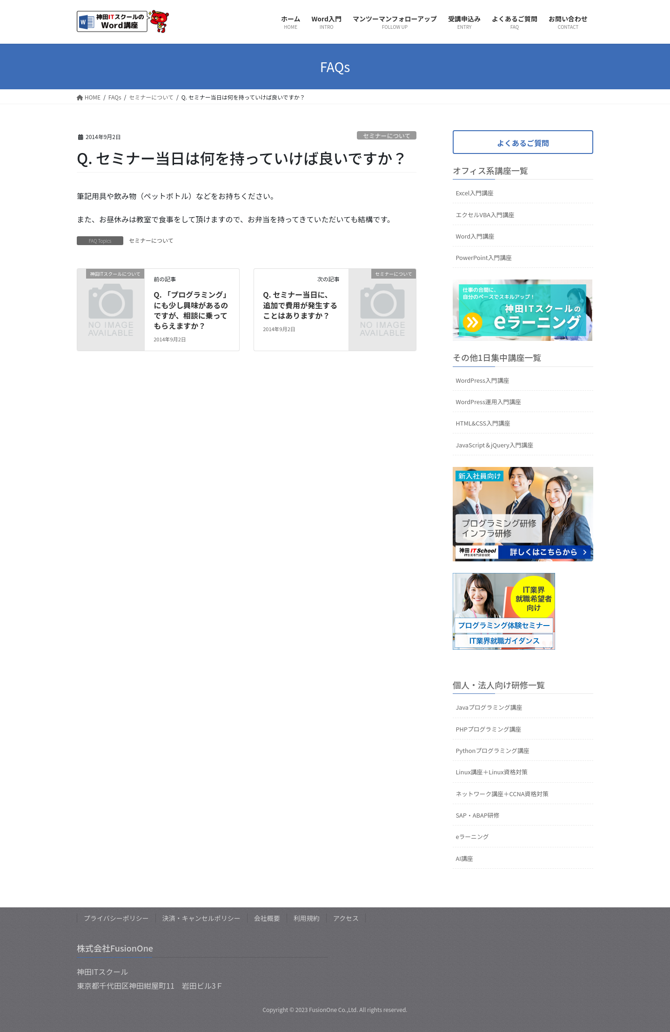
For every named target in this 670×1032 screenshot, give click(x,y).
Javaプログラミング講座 (489, 707)
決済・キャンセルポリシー (201, 918)
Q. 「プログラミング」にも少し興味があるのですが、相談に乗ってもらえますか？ (191, 310)
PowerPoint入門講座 (483, 257)
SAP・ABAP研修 (477, 815)
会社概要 (267, 918)
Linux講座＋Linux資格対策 (491, 771)
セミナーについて (386, 135)
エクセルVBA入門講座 (485, 214)
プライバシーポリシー (116, 918)
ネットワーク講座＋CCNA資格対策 (502, 793)
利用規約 (307, 918)
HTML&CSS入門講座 (483, 423)
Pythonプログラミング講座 (492, 750)
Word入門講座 (475, 236)
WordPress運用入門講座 (488, 401)
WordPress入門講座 (482, 380)
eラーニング (472, 836)
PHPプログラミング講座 (488, 729)
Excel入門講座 (474, 192)
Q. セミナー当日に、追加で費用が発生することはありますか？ (300, 305)
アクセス (346, 918)
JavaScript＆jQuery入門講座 (494, 444)
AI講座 (464, 858)
